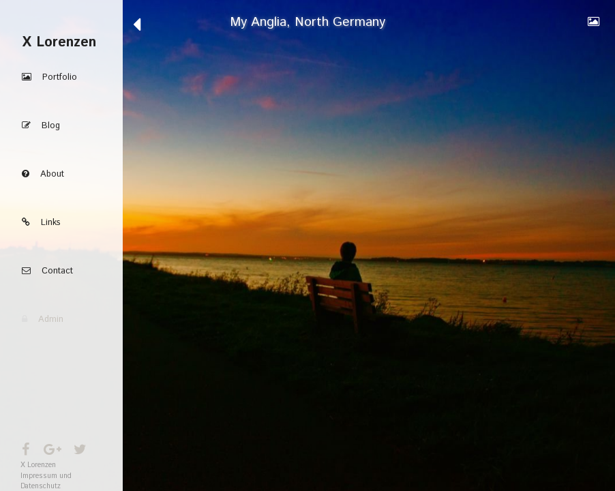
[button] (61, 77)
